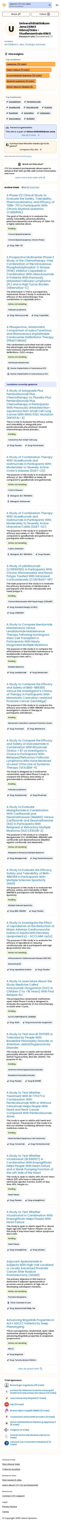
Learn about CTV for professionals (20, 1485)
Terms (5, 1511)
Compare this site (31, 149)
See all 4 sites (31, 135)
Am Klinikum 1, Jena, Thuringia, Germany (24, 44)
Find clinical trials (11, 1464)
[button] (14, 102)
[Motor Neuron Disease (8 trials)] (21, 87)
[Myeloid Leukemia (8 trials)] (21, 81)
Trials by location (11, 1469)
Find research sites (12, 1480)
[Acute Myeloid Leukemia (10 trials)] (28, 75)
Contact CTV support (13, 1495)
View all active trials (30, 1368)
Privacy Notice (9, 1506)
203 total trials (33, 187)
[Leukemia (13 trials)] (30, 64)
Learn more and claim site (30, 177)
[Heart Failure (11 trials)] (28, 70)
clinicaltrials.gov (25, 156)
